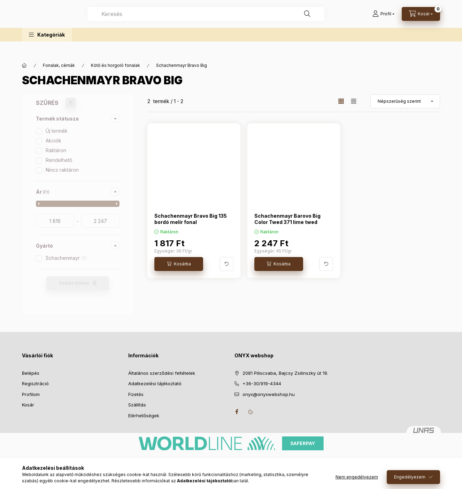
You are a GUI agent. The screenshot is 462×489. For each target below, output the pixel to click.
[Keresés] (339, 21)
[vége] (100, 221)
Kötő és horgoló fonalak (115, 65)
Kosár (28, 405)
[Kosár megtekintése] (421, 21)
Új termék (57, 131)
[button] (47, 48)
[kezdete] (55, 221)
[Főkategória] (24, 65)
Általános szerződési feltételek (161, 373)
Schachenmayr (66, 258)
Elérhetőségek (143, 415)
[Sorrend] (405, 101)
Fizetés (136, 394)
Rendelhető (59, 160)
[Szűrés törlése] (71, 103)
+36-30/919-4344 (261, 383)
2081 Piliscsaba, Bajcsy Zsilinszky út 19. (285, 373)
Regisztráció (35, 383)
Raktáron (56, 150)
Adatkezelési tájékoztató (155, 383)
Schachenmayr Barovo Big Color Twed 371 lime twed (287, 219)
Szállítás (137, 405)
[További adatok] (226, 264)
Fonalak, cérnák (59, 65)
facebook (237, 412)
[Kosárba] (178, 264)
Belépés (30, 373)
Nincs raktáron (62, 170)
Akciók (53, 140)
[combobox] (237, 21)
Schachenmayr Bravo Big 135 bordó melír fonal (190, 219)
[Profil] (383, 21)
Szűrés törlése (74, 283)
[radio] (353, 101)
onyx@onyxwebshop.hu (268, 394)
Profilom (31, 394)
